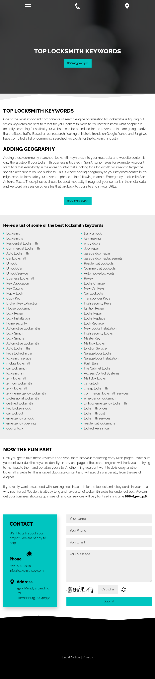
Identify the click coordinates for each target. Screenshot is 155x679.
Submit (109, 601)
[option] (77, 51)
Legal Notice (71, 657)
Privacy (88, 657)
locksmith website (78, 124)
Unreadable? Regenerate (123, 589)
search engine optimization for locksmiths (94, 119)
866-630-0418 (77, 63)
